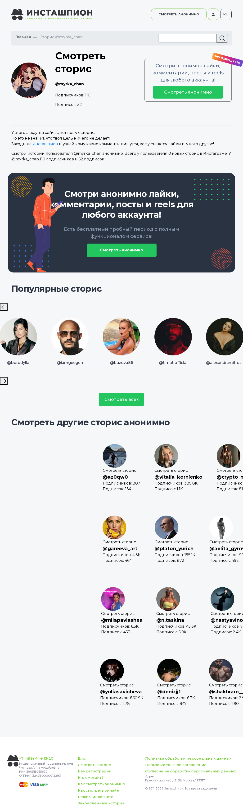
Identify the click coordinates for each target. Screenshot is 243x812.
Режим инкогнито (95, 796)
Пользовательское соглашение (176, 764)
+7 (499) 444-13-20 (36, 758)
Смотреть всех (121, 399)
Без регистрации (95, 771)
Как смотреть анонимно (101, 784)
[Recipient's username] (187, 38)
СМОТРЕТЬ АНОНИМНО (178, 14)
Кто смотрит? (91, 777)
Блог (82, 758)
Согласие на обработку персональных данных (190, 771)
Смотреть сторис (94, 764)
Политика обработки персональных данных (188, 758)
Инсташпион (45, 144)
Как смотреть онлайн (98, 790)
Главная (23, 37)
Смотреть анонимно (188, 92)
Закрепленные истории (101, 803)
